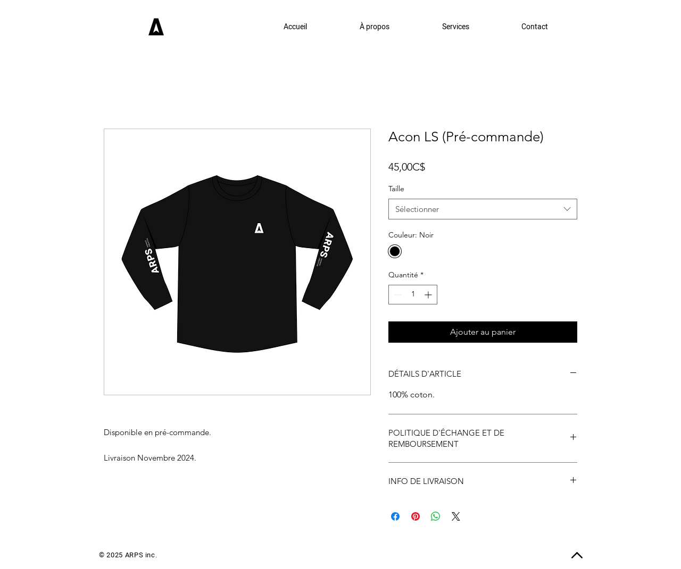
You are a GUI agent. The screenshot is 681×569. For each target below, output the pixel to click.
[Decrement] (396, 294)
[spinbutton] (412, 294)
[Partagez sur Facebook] (395, 516)
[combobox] (482, 209)
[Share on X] (456, 516)
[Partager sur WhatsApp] (435, 516)
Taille (396, 188)
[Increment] (429, 294)
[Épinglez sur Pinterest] (415, 516)
